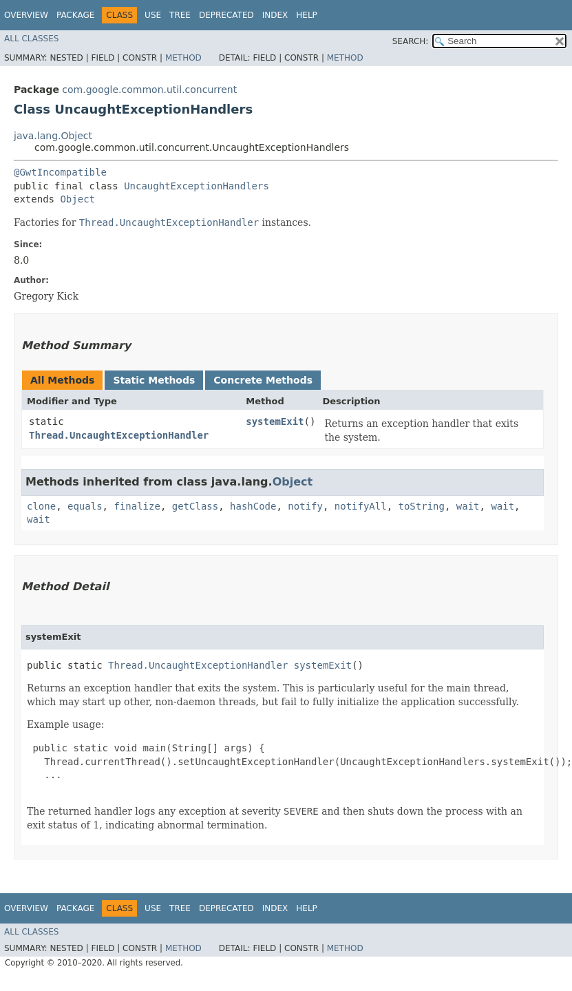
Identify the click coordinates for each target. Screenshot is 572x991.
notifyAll (361, 506)
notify (305, 506)
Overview (26, 15)
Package (75, 15)
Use (153, 15)
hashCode (253, 506)
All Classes (31, 38)
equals (85, 506)
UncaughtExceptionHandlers (196, 185)
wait (468, 506)
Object (77, 199)
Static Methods (154, 380)
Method (183, 58)
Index (275, 15)
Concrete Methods (263, 380)
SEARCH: (410, 41)
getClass (195, 506)
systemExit (275, 421)
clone (41, 506)
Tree (180, 15)
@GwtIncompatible (60, 172)
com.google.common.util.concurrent (149, 89)
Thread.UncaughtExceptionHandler (119, 435)
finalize (137, 506)
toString (422, 506)
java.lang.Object (53, 135)
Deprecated (226, 15)
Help (306, 15)
